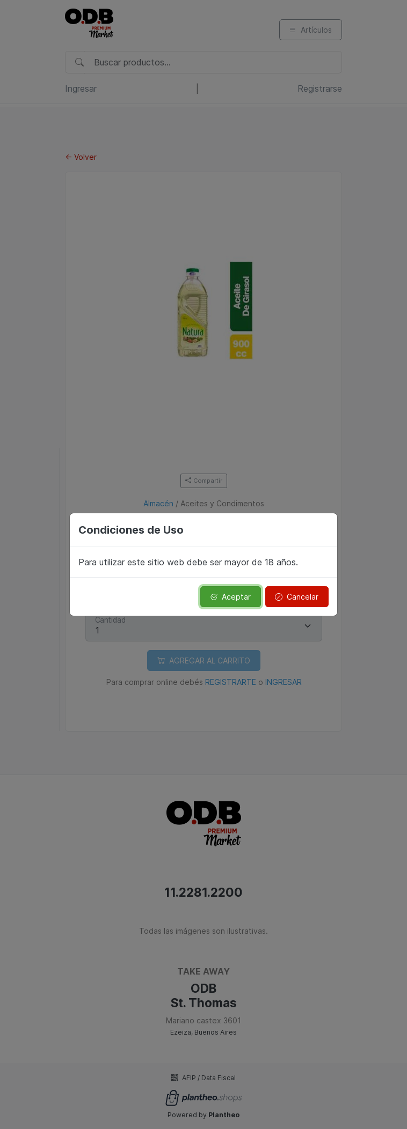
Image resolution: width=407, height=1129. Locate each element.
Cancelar (296, 596)
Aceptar (230, 596)
